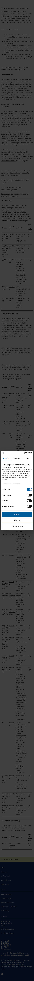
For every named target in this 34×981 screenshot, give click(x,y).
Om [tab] (28, 458)
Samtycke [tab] (6, 458)
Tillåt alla (17, 514)
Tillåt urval (17, 520)
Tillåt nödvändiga (17, 526)
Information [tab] (17, 458)
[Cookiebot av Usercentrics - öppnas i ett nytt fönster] (24, 453)
